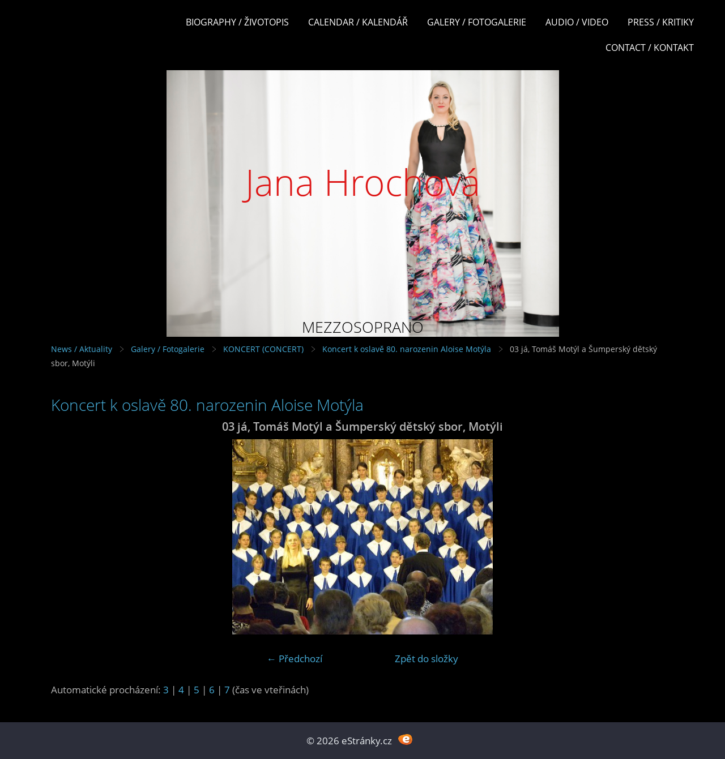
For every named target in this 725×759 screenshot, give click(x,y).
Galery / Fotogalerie (476, 22)
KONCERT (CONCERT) (263, 349)
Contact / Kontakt (649, 47)
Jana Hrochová (362, 182)
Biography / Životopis (237, 22)
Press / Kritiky (661, 22)
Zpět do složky (426, 658)
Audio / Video (576, 22)
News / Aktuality (81, 349)
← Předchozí (294, 658)
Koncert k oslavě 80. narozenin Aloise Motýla (406, 349)
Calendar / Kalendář (358, 22)
